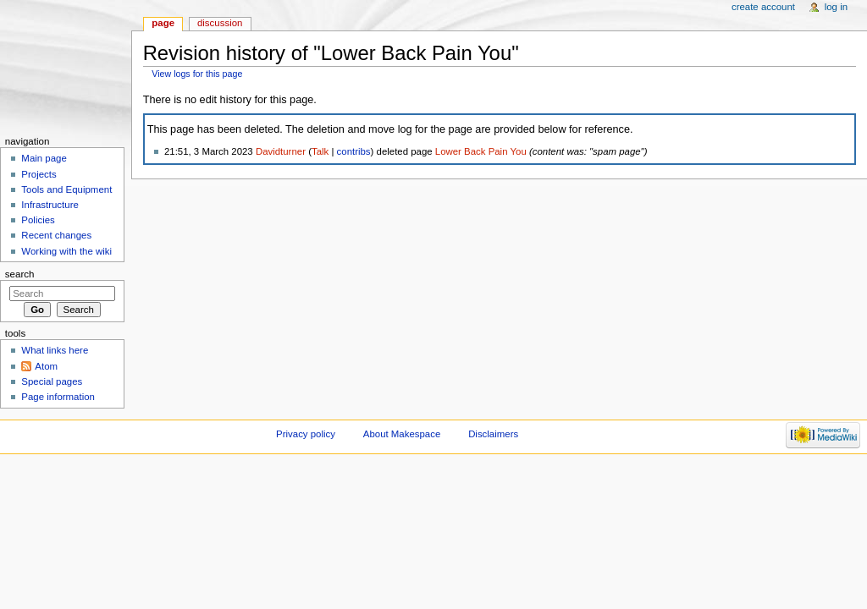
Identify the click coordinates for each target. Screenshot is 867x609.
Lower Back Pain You (481, 151)
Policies (37, 220)
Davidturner (281, 151)
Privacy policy (305, 434)
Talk (320, 151)
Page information (58, 397)
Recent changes (56, 235)
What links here (54, 350)
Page (163, 23)
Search (20, 274)
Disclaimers (493, 434)
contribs (354, 151)
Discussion (219, 23)
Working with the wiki (66, 251)
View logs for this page (197, 74)
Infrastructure (49, 205)
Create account (763, 7)
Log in (836, 7)
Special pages (51, 381)
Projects (38, 174)
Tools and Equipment (66, 189)
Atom (46, 366)
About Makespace (401, 434)
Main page (44, 158)
